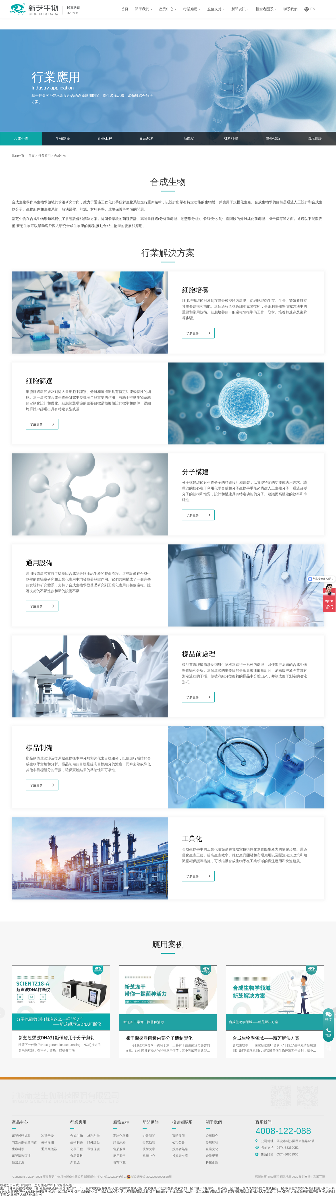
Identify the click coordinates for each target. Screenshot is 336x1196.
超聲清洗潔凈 (21, 1161)
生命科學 (18, 1154)
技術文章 (149, 1154)
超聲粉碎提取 (21, 1141)
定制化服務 (121, 1141)
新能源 (189, 138)
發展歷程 (212, 1148)
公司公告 (178, 1148)
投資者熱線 (180, 1154)
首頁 (124, 9)
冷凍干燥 (47, 1141)
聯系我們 (290, 9)
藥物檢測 (47, 1148)
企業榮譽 (212, 1161)
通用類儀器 (49, 1154)
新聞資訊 (238, 9)
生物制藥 (63, 138)
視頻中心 (149, 1161)
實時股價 (178, 1141)
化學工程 (105, 138)
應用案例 (119, 1161)
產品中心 (166, 9)
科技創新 (212, 1168)
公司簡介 (212, 1141)
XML (308, 1176)
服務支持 (214, 9)
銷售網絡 (119, 1148)
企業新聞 (149, 1141)
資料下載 (119, 1168)
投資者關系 (265, 9)
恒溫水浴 (18, 1168)
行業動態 (149, 1148)
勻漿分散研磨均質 (24, 1148)
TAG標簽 (286, 1176)
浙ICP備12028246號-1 (124, 1176)
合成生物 (21, 138)
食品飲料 (147, 138)
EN (312, 9)
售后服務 (119, 1154)
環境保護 (315, 138)
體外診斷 (273, 138)
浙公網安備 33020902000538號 (162, 1176)
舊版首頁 (274, 1176)
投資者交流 (180, 1161)
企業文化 (212, 1154)
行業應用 (190, 9)
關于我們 (142, 9)
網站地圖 (299, 1176)
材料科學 (231, 138)
